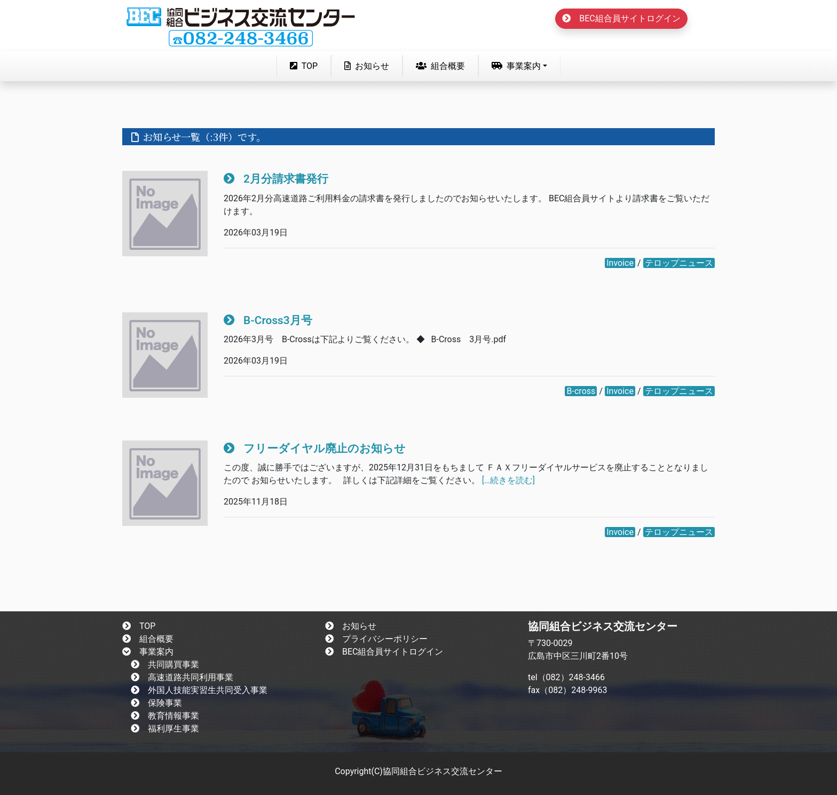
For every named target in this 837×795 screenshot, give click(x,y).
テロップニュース (679, 263)
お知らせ (366, 66)
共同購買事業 (165, 664)
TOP (306, 65)
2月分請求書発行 (276, 178)
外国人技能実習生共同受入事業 (199, 690)
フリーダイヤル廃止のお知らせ (315, 448)
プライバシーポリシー (376, 639)
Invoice (620, 263)
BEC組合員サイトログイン (621, 18)
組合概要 (440, 66)
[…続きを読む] (508, 480)
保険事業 (156, 703)
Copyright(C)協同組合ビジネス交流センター (418, 771)
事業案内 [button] (516, 66)
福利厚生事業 (165, 728)
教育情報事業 (165, 716)
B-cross (581, 391)
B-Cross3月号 (268, 320)
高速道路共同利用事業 (182, 677)
